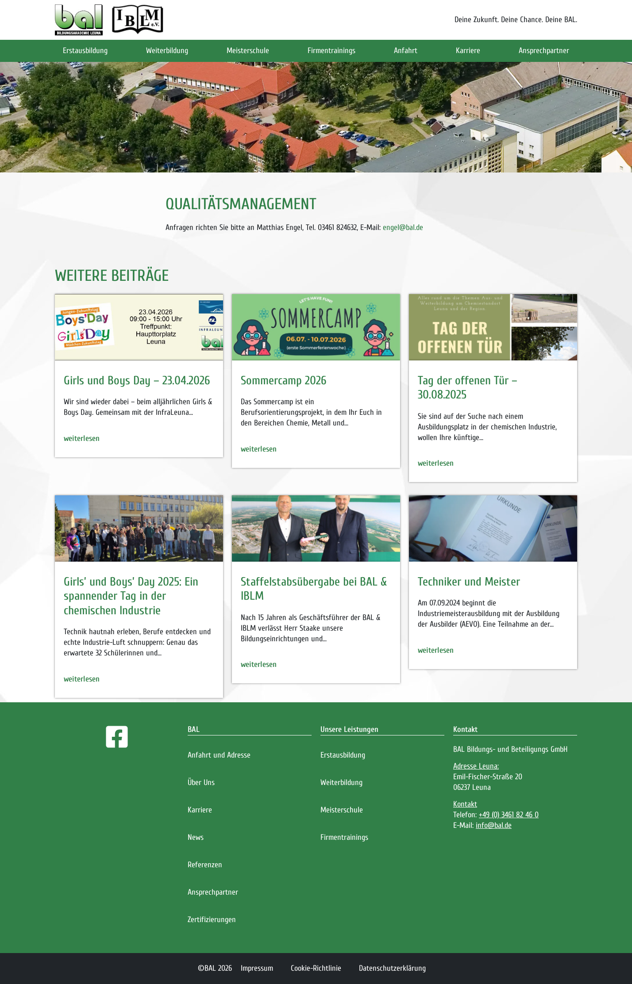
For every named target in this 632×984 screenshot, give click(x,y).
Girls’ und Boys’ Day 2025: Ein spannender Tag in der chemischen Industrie (131, 596)
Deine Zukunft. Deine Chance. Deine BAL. (516, 19)
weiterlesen (82, 438)
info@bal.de (494, 825)
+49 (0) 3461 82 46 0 (509, 814)
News (196, 837)
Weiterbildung (167, 50)
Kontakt (465, 729)
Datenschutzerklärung (392, 968)
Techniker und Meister (469, 582)
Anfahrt (405, 50)
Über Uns (201, 782)
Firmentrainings (331, 50)
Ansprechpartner (544, 50)
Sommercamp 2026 (283, 380)
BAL (194, 729)
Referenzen (205, 864)
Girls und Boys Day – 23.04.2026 (137, 380)
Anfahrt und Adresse (219, 755)
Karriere (468, 50)
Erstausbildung (85, 50)
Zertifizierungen (212, 919)
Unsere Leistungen (349, 729)
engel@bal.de (403, 227)
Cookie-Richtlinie (316, 968)
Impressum (257, 968)
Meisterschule (248, 50)
